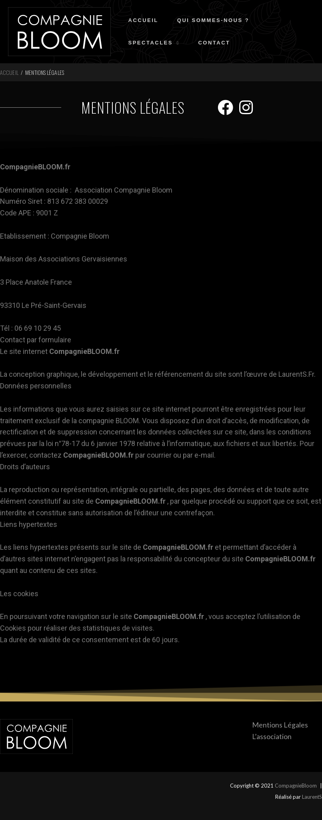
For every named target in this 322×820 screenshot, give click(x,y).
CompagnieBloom (296, 785)
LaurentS (312, 797)
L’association (271, 736)
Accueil (9, 72)
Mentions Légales (280, 724)
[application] (177, 47)
